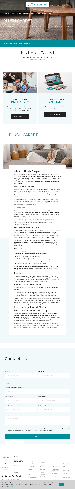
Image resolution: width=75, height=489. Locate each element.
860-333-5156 (23, 2)
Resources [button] (15, 6)
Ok (62, 484)
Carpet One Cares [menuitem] (66, 467)
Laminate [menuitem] (31, 472)
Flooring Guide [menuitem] (56, 466)
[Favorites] (52, 11)
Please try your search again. (37, 59)
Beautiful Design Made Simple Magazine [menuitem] (43, 472)
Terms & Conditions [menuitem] (66, 474)
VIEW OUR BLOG (20, 116)
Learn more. (10, 486)
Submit (37, 436)
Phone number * (9, 396)
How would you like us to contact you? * (15, 387)
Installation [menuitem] (55, 476)
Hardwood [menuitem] (31, 466)
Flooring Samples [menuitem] (42, 466)
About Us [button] (5, 10)
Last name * (41, 371)
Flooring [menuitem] (31, 461)
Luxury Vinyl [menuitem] (32, 463)
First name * (8, 371)
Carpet (20, 13)
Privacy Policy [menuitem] (67, 477)
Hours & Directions (55, 7)
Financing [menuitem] (31, 480)
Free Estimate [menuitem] (32, 477)
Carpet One (6, 13)
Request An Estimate (66, 7)
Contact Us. (32, 43)
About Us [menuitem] (65, 461)
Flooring (14, 13)
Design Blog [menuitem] (43, 477)
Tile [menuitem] (30, 474)
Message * (7, 414)
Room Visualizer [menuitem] (42, 461)
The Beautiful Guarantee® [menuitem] (55, 470)
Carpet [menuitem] (30, 469)
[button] (51, 11)
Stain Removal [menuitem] (55, 461)
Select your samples (55, 114)
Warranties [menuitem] (55, 473)
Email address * (42, 396)
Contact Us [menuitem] (66, 470)
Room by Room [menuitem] (67, 463)
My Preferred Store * (43, 405)
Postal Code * (8, 405)
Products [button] (5, 6)
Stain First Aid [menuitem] (55, 463)
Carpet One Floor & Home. (13, 479)
